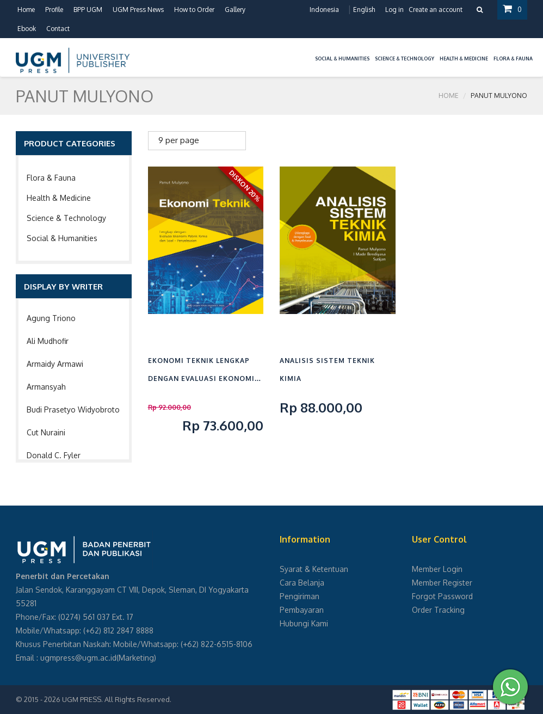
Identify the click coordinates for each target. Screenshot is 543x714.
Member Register (442, 582)
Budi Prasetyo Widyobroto (73, 409)
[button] (309, 52)
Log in (394, 9)
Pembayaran (302, 609)
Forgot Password (442, 596)
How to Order (194, 9)
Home (26, 9)
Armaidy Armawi (55, 363)
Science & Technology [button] (404, 58)
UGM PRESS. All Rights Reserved (116, 699)
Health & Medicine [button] (464, 58)
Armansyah (46, 386)
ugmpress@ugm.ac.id (78, 657)
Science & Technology (66, 218)
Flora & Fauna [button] (513, 58)
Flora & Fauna (51, 177)
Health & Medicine (59, 197)
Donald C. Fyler (54, 455)
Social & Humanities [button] (342, 58)
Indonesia (324, 9)
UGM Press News (138, 9)
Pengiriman (299, 596)
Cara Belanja (302, 582)
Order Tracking (438, 609)
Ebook (26, 28)
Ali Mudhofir (48, 341)
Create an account (435, 9)
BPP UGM (87, 9)
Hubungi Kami (304, 623)
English (364, 9)
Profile (54, 9)
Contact (58, 28)
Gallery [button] (235, 9)
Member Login (437, 569)
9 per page (178, 140)
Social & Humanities (62, 238)
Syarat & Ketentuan (314, 569)
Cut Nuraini (46, 432)
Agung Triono (51, 318)
